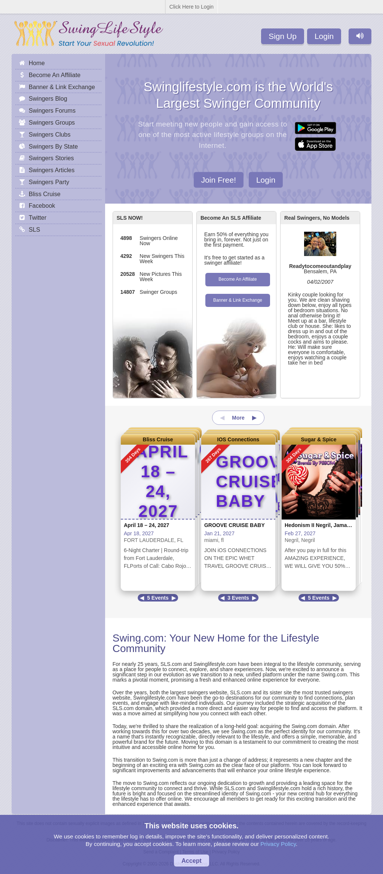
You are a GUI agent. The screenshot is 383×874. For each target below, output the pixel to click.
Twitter (37, 217)
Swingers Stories (51, 158)
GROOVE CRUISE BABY (234, 525)
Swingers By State (53, 146)
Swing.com (138, 638)
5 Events (158, 597)
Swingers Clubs (50, 134)
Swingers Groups (52, 122)
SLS (34, 229)
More (238, 417)
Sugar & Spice (319, 439)
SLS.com (171, 664)
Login (324, 36)
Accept (191, 860)
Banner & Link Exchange (237, 300)
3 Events (238, 597)
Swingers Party (49, 182)
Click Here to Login (191, 7)
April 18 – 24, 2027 (146, 525)
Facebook (42, 205)
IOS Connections (238, 439)
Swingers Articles (52, 170)
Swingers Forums (52, 110)
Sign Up (283, 36)
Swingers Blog (48, 98)
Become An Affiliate (237, 279)
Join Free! (218, 179)
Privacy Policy (278, 844)
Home (37, 63)
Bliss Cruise (158, 439)
